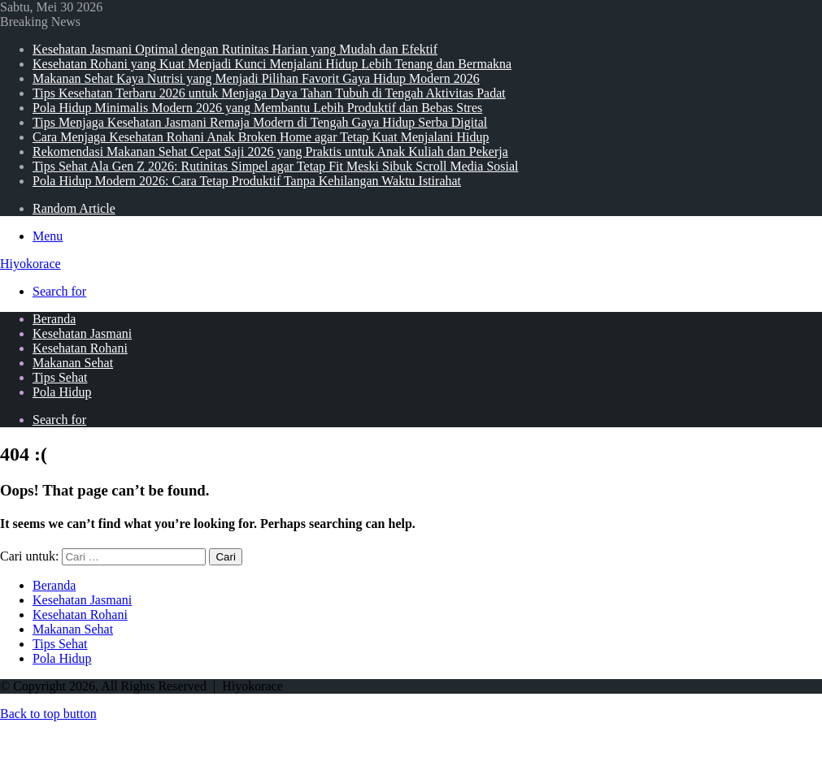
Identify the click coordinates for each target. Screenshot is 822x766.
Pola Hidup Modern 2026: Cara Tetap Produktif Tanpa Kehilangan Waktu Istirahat (247, 181)
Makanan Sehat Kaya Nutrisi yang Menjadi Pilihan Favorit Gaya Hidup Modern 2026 (256, 78)
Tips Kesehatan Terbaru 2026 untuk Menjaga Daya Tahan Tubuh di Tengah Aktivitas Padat (269, 93)
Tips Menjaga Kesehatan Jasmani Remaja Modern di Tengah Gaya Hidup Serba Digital (260, 122)
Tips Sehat (60, 377)
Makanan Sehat (73, 363)
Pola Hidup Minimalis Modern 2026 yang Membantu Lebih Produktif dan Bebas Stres (257, 108)
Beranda (54, 319)
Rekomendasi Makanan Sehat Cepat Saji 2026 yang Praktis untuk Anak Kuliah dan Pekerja (270, 151)
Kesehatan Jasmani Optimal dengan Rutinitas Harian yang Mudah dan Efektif (235, 49)
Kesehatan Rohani (80, 348)
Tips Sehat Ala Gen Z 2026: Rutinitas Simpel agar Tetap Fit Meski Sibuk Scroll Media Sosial (276, 166)
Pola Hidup (62, 392)
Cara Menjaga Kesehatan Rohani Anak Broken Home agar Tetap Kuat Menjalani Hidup (261, 137)
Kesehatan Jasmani (82, 333)
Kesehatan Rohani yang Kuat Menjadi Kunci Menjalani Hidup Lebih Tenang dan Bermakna (272, 64)
